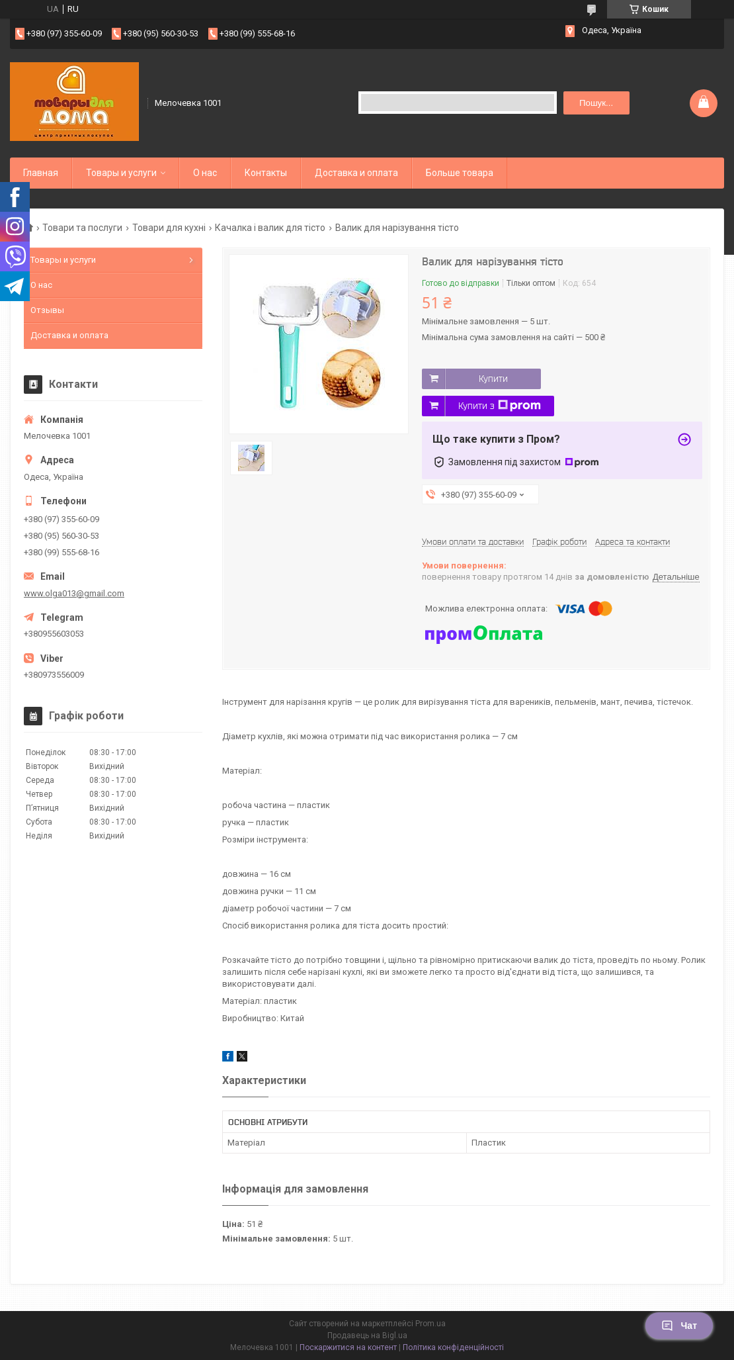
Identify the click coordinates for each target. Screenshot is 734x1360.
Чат (679, 1326)
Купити (493, 378)
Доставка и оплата (356, 172)
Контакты (266, 172)
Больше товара (459, 172)
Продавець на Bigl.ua (367, 1335)
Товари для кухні (169, 227)
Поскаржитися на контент (348, 1347)
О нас (205, 172)
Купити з (499, 406)
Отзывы (47, 310)
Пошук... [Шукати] (596, 103)
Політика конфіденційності (453, 1347)
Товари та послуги (82, 227)
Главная (40, 172)
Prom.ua (430, 1323)
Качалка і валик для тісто (270, 227)
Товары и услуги (121, 172)
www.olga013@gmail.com (74, 593)
